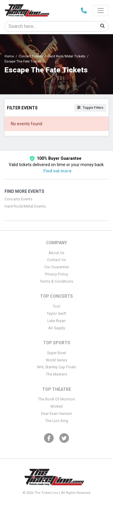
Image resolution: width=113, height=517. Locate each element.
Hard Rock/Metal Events (25, 206)
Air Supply (56, 328)
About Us (56, 253)
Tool (56, 306)
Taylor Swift (56, 314)
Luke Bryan (56, 321)
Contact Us (56, 260)
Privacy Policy (56, 274)
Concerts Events (19, 199)
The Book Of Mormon (56, 399)
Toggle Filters (90, 108)
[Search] (51, 26)
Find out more (57, 171)
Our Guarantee (56, 267)
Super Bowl (56, 353)
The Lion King (56, 421)
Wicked (56, 406)
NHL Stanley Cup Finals (56, 367)
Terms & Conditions (56, 281)
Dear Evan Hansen (56, 414)
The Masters (56, 374)
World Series (56, 360)
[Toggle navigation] (100, 10)
